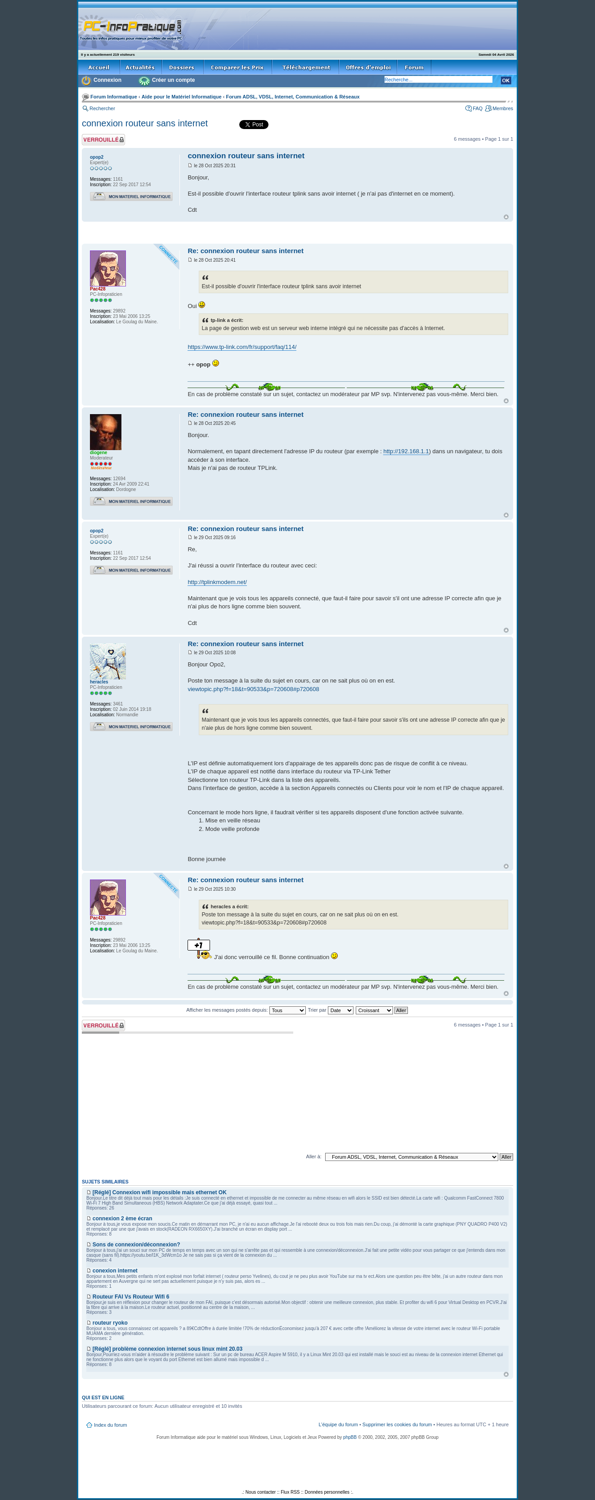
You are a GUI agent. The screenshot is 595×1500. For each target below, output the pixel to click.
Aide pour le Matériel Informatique (182, 96)
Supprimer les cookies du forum (397, 1424)
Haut (506, 216)
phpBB (350, 1437)
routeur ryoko (110, 1323)
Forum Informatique (113, 96)
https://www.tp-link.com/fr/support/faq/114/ (242, 347)
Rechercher (102, 108)
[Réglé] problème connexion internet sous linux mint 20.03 (167, 1349)
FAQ (478, 108)
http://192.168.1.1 (406, 451)
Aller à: (314, 1156)
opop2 (96, 157)
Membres (502, 108)
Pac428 (97, 288)
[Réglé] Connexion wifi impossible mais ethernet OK (160, 1192)
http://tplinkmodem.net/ (217, 582)
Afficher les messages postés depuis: (245, 1010)
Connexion (107, 80)
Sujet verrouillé (103, 139)
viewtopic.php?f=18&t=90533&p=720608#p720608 (253, 689)
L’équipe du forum (338, 1424)
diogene (98, 452)
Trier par (330, 1010)
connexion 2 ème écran (122, 1218)
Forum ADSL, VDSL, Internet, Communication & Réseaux (292, 96)
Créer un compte (173, 80)
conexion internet (115, 1271)
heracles (99, 681)
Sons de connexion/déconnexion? (136, 1244)
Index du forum (110, 1425)
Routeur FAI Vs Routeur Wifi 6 (131, 1297)
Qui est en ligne (103, 1397)
